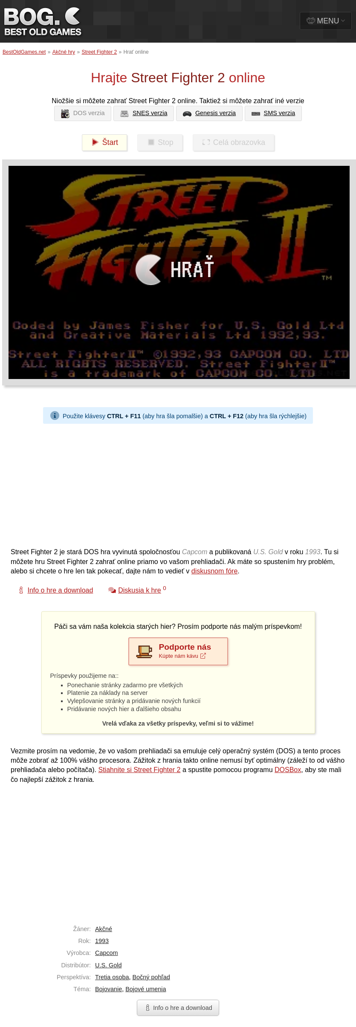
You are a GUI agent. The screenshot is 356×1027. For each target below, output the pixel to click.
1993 (102, 940)
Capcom (106, 952)
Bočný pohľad (151, 977)
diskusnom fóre (214, 571)
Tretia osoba (112, 977)
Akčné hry (63, 52)
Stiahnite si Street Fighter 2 (139, 769)
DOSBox (288, 769)
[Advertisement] (163, 483)
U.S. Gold (108, 965)
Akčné (103, 929)
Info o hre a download (178, 1007)
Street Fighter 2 (99, 52)
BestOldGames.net (24, 52)
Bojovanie (108, 989)
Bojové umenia (145, 989)
